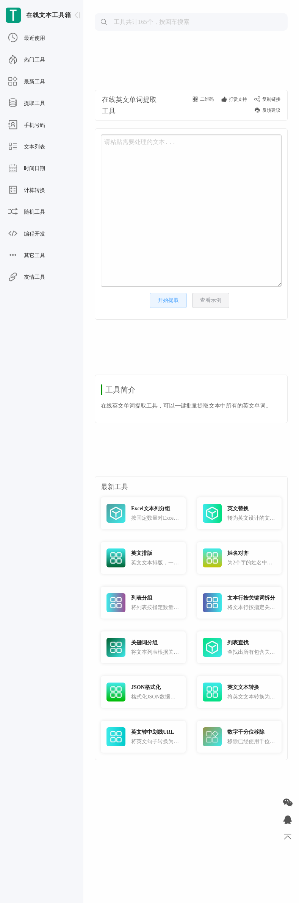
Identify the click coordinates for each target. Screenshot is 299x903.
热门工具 (26, 60)
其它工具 (26, 256)
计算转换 (26, 190)
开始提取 (168, 300)
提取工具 (26, 103)
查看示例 (210, 300)
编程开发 (26, 234)
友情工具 (26, 277)
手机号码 (26, 125)
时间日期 (26, 168)
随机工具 (26, 212)
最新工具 (26, 82)
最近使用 (26, 38)
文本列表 (26, 147)
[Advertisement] (191, 59)
